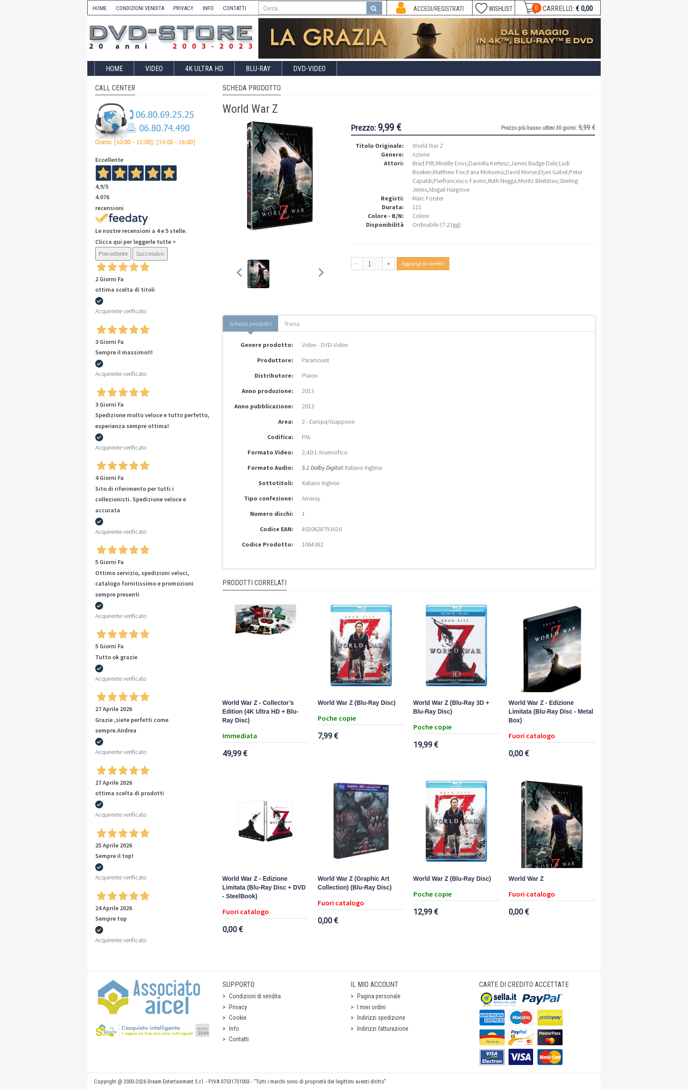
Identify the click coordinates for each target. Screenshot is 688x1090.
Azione (421, 154)
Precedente (113, 253)
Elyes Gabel (552, 172)
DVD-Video (309, 68)
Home (114, 68)
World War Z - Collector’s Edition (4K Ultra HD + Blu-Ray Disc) (260, 712)
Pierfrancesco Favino (460, 181)
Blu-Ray (258, 68)
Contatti (239, 1039)
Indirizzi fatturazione (382, 1028)
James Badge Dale (534, 163)
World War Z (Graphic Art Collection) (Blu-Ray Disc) (354, 883)
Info (234, 1028)
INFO (208, 8)
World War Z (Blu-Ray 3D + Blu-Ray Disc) (451, 707)
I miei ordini (371, 1007)
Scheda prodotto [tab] (250, 324)
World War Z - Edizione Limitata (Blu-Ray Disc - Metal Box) (551, 712)
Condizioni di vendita (255, 996)
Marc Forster (428, 198)
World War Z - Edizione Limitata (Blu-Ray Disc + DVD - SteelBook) (264, 888)
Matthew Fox (449, 172)
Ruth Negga (502, 181)
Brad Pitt (423, 163)
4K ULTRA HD (204, 68)
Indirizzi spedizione (381, 1017)
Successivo (150, 253)
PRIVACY (183, 8)
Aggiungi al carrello (422, 263)
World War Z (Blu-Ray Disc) (357, 703)
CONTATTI (234, 8)
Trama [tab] (292, 324)
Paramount (315, 360)
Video (154, 68)
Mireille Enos (451, 163)
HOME (100, 8)
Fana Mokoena (485, 172)
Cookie (238, 1017)
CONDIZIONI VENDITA (140, 8)
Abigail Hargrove (449, 189)
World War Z (526, 879)
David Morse (521, 172)
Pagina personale (379, 996)
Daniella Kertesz (489, 163)
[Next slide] (320, 274)
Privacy (238, 1007)
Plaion (310, 375)
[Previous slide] (239, 274)
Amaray (311, 498)
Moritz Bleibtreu (538, 181)
